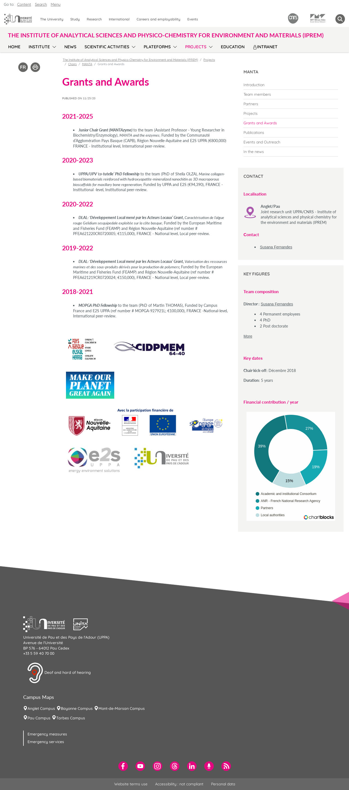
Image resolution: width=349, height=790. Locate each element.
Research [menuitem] (94, 19)
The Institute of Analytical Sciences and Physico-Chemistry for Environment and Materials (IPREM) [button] (166, 35)
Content (24, 4)
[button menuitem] (340, 19)
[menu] (53, 46)
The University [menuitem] (51, 19)
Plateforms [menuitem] (157, 46)
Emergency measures (47, 734)
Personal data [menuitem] (223, 784)
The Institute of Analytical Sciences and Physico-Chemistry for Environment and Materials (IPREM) (130, 60)
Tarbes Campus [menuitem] (70, 718)
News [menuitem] (70, 46)
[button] (48, 624)
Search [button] (41, 4)
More (247, 336)
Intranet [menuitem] (265, 46)
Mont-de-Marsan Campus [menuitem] (121, 708)
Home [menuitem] (14, 46)
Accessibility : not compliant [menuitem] (179, 784)
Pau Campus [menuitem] (39, 718)
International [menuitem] (119, 19)
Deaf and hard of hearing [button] (59, 673)
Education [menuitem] (233, 46)
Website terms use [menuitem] (131, 784)
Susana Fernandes (276, 247)
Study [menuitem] (75, 19)
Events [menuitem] (192, 19)
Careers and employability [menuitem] (158, 19)
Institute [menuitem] (39, 46)
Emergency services (46, 741)
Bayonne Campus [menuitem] (77, 708)
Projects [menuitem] (195, 46)
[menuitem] (290, 85)
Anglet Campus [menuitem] (41, 708)
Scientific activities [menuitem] (107, 46)
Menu (56, 4)
